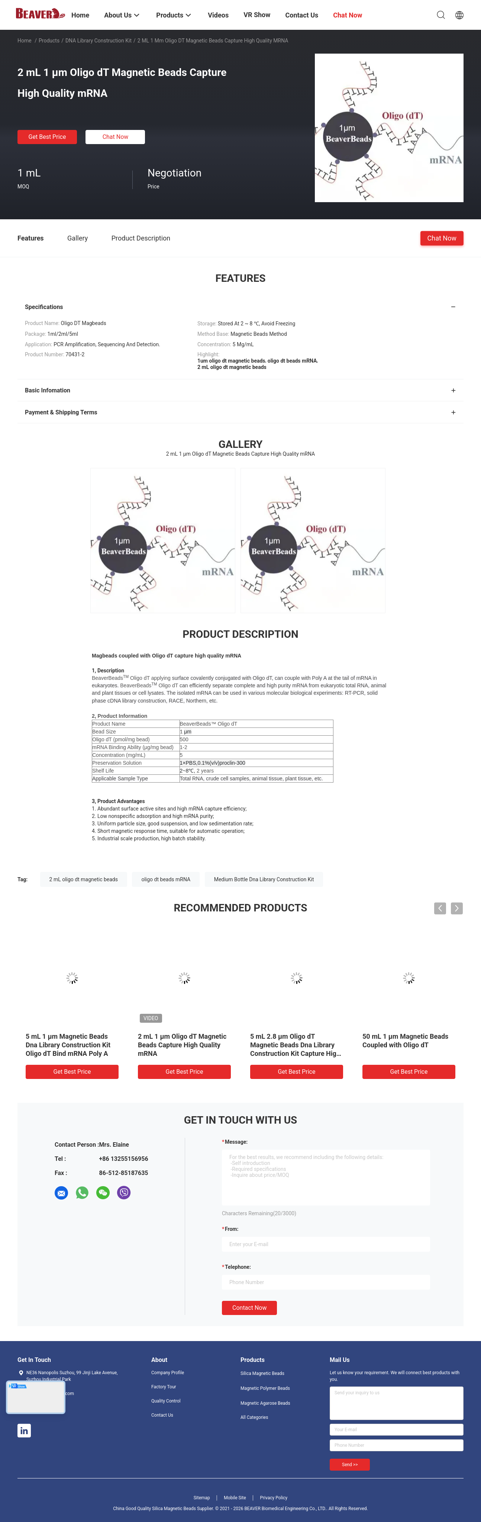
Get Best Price (47, 136)
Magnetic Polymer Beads (265, 1388)
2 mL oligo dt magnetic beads (83, 879)
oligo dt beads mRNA (165, 879)
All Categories (254, 1417)
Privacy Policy (273, 1497)
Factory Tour (163, 1386)
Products (49, 41)
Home (24, 41)
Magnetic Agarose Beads (265, 1403)
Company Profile (167, 1372)
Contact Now (249, 1307)
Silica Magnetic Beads (262, 1373)
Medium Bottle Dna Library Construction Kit (264, 879)
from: (231, 1229)
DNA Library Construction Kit (98, 41)
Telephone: (238, 1267)
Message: (236, 1142)
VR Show (256, 15)
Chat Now (116, 136)
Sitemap (202, 1497)
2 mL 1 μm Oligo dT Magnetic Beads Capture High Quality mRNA (182, 1044)
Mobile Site (235, 1497)
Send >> (350, 1464)
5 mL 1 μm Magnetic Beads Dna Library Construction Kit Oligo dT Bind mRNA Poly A (68, 1044)
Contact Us (162, 1415)
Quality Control (166, 1401)
